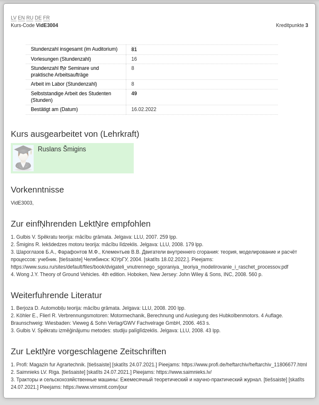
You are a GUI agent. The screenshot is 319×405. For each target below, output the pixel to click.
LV (14, 18)
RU (29, 18)
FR (46, 18)
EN (21, 18)
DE (38, 18)
